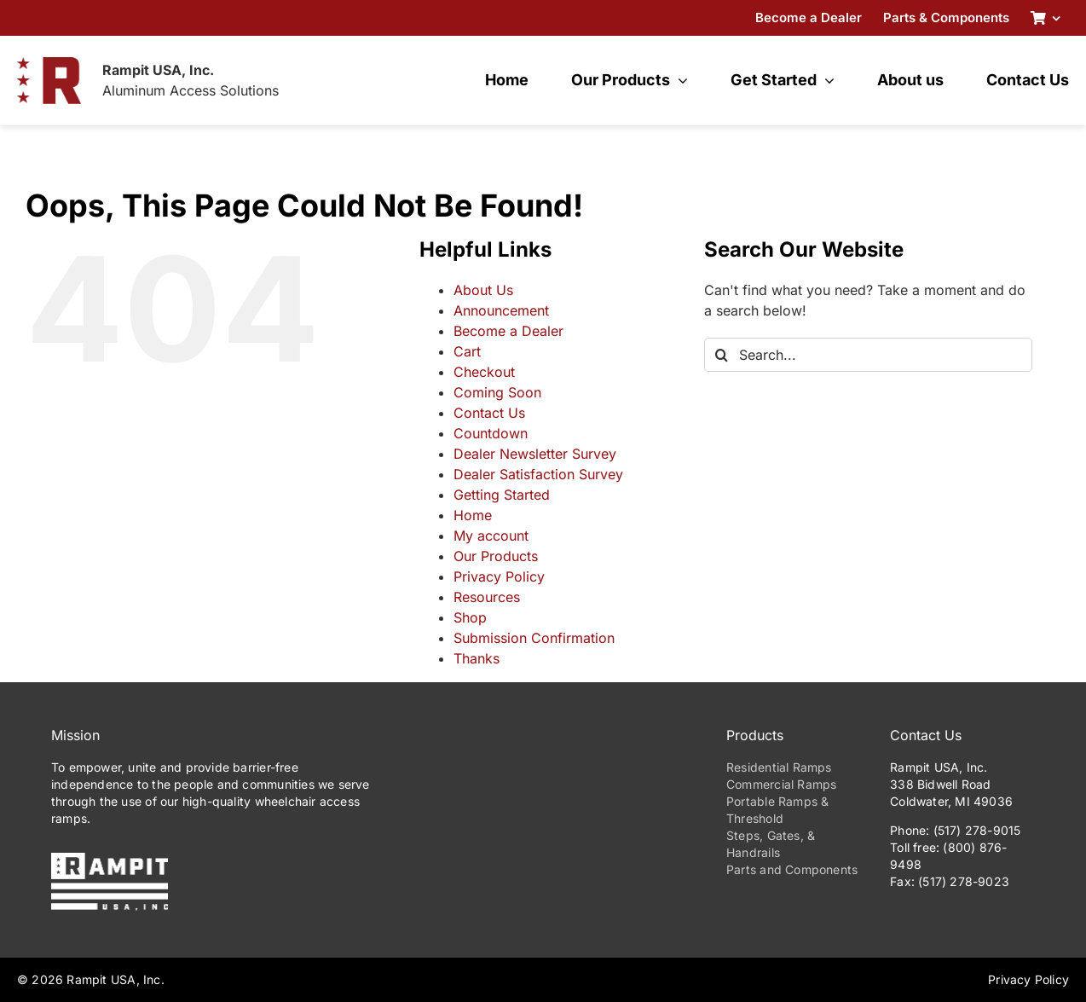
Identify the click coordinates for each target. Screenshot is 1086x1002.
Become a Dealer (508, 330)
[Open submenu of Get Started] (826, 80)
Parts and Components (792, 869)
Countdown (490, 433)
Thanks (476, 658)
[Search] (721, 355)
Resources (486, 596)
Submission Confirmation (534, 637)
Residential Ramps (779, 767)
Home (472, 515)
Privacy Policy (499, 576)
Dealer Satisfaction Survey (538, 474)
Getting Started (501, 494)
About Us (483, 289)
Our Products (495, 556)
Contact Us (489, 412)
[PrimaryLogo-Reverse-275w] (109, 859)
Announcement (501, 310)
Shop (470, 617)
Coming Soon (497, 392)
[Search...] (868, 355)
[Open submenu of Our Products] (679, 80)
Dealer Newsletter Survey (534, 453)
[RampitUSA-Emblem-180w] (49, 63)
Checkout (484, 371)
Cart (467, 351)
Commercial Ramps (781, 784)
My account (491, 535)
